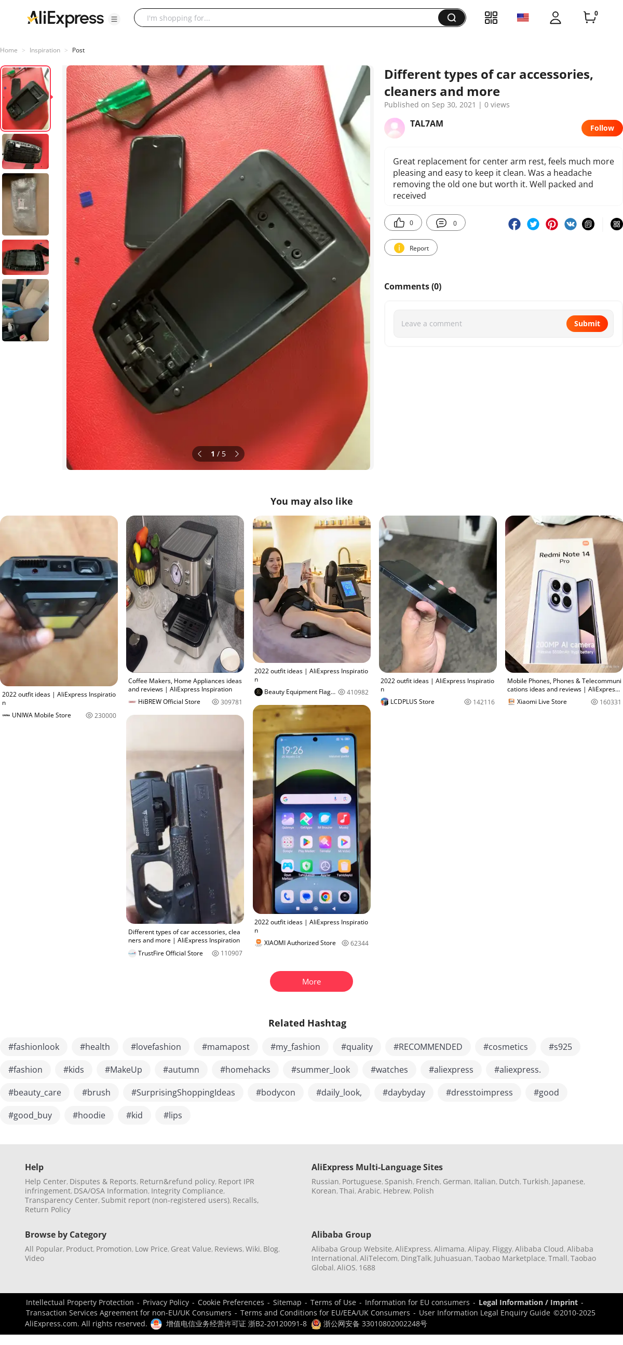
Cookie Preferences (231, 1302)
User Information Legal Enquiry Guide (484, 1313)
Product (79, 1249)
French (428, 1181)
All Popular (44, 1249)
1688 (367, 1267)
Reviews (228, 1249)
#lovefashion (156, 1046)
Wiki (253, 1249)
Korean (324, 1191)
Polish (423, 1191)
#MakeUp (123, 1069)
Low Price (151, 1249)
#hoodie (89, 1115)
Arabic (369, 1191)
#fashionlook (33, 1046)
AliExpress (413, 1249)
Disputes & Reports (103, 1181)
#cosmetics (505, 1046)
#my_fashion (295, 1046)
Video (34, 1258)
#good (546, 1092)
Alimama (449, 1249)
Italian (485, 1181)
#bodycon (275, 1092)
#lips (173, 1115)
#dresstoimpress (479, 1092)
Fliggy (502, 1249)
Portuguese (362, 1181)
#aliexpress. (517, 1069)
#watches (389, 1069)
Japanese (568, 1181)
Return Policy (48, 1209)
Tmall (557, 1258)
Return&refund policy (177, 1181)
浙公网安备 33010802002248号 (369, 1323)
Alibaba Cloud (539, 1249)
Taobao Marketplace (510, 1258)
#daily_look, (339, 1092)
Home (9, 50)
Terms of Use (333, 1302)
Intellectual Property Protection (80, 1302)
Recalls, (246, 1200)
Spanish (399, 1181)
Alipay (478, 1249)
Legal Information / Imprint (528, 1302)
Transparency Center (61, 1200)
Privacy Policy (166, 1302)
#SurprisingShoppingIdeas (183, 1092)
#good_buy (30, 1115)
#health (95, 1046)
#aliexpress (451, 1069)
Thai (347, 1191)
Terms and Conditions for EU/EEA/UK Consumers (325, 1313)
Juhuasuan (452, 1258)
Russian (325, 1181)
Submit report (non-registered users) (165, 1200)
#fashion (25, 1069)
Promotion (114, 1249)
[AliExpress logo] (65, 18)
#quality (357, 1046)
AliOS (346, 1267)
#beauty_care (34, 1092)
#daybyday (404, 1092)
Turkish (536, 1181)
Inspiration (45, 50)
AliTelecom (379, 1258)
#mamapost (226, 1046)
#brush (96, 1092)
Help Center (45, 1181)
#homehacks (245, 1069)
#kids (73, 1069)
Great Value (191, 1249)
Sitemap (287, 1302)
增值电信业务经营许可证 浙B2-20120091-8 (236, 1323)
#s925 (560, 1046)
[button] (114, 19)
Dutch (509, 1181)
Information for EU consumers (417, 1302)
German (457, 1181)
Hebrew (396, 1191)
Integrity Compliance (187, 1191)
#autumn (181, 1069)
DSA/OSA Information (111, 1191)
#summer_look (320, 1069)
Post (78, 50)
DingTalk (416, 1258)
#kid (134, 1115)
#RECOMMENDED (428, 1046)
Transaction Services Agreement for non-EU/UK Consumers (129, 1313)
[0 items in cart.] (589, 17)
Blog (270, 1249)
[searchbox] (290, 17)
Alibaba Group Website (352, 1249)
